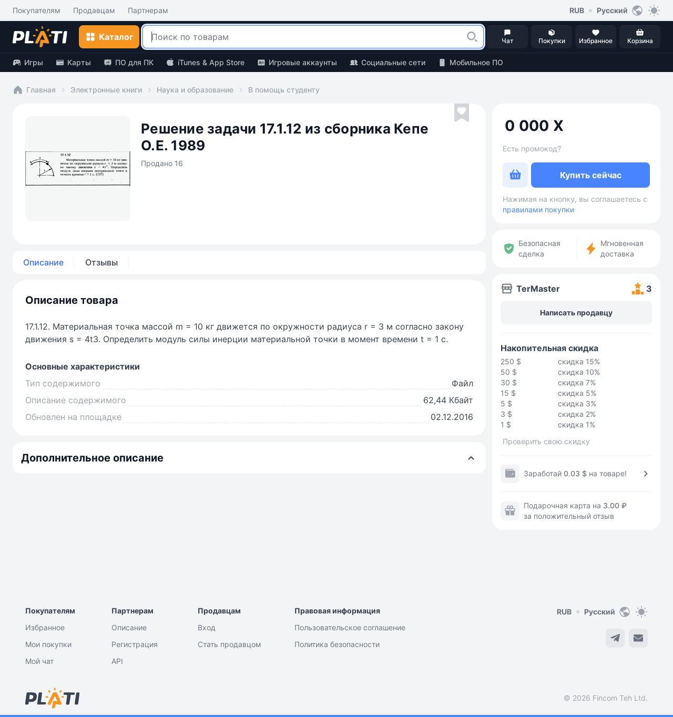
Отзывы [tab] (101, 262)
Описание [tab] (43, 262)
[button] (472, 36)
